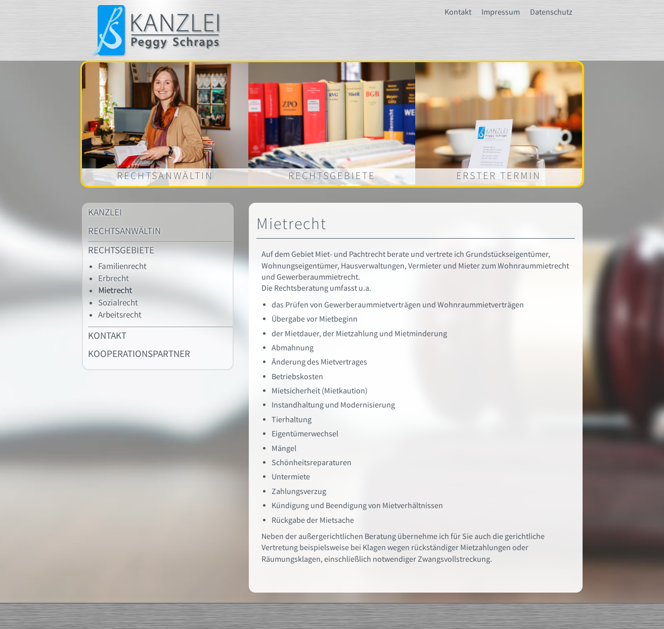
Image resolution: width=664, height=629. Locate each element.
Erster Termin (498, 175)
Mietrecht (115, 290)
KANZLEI (105, 212)
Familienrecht (122, 266)
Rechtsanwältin (165, 175)
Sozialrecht (118, 302)
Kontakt (458, 12)
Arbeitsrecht (120, 315)
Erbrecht (113, 278)
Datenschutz (551, 12)
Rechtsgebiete (331, 175)
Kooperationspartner (139, 354)
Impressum (500, 12)
